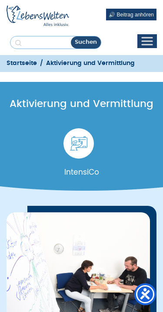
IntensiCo (81, 172)
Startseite (22, 63)
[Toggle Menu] (147, 41)
